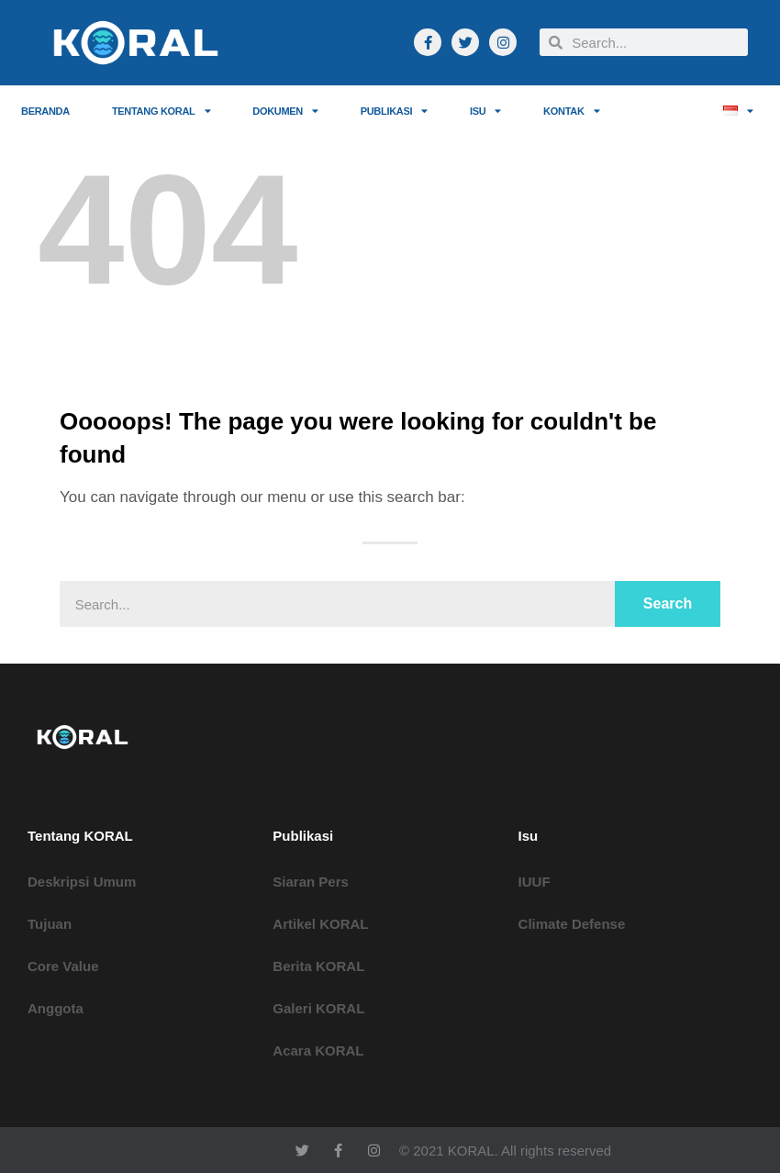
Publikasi (394, 110)
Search (667, 603)
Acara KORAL (318, 1050)
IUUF (534, 881)
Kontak (571, 110)
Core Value (63, 966)
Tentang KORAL (161, 110)
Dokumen (285, 110)
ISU (485, 110)
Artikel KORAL (320, 924)
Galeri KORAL (318, 1008)
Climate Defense (572, 924)
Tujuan (50, 924)
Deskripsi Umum (82, 881)
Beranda (45, 111)
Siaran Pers (311, 881)
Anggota (56, 1008)
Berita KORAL (318, 966)
